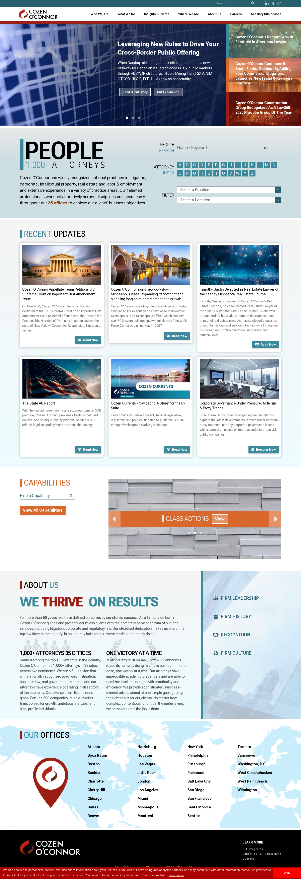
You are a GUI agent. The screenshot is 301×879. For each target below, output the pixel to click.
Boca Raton (97, 755)
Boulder (94, 773)
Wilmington (247, 790)
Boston (94, 764)
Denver (93, 816)
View (220, 519)
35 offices (57, 203)
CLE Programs (253, 849)
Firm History (231, 616)
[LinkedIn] (267, 3)
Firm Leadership (235, 598)
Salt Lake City (199, 781)
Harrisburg (147, 747)
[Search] (253, 3)
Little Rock (146, 773)
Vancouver (246, 755)
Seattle (193, 816)
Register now (263, 449)
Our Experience (168, 92)
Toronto (244, 747)
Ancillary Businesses (266, 14)
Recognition (230, 634)
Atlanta (94, 747)
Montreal (145, 816)
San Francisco (199, 798)
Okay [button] (287, 872)
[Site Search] (236, 3)
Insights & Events (156, 14)
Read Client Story (135, 92)
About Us (214, 14)
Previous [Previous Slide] (114, 519)
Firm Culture (231, 653)
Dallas (93, 807)
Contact (248, 858)
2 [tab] (133, 118)
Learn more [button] (176, 875)
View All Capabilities (43, 510)
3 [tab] (139, 118)
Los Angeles (148, 790)
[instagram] (279, 3)
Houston (145, 755)
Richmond (195, 773)
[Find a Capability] (47, 496)
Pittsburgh (196, 764)
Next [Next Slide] (275, 519)
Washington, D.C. (252, 764)
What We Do (126, 14)
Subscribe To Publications (262, 854)
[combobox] (157, 14)
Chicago (95, 798)
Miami (143, 798)
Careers (236, 14)
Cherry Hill (96, 790)
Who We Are (99, 14)
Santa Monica (199, 807)
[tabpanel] (115, 75)
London (144, 781)
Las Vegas (146, 764)
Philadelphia (198, 755)
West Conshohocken (254, 773)
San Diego (196, 790)
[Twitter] (273, 3)
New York (195, 747)
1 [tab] (127, 118)
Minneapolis (148, 807)
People (166, 148)
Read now (88, 340)
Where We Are (188, 14)
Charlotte (96, 781)
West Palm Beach (252, 781)
